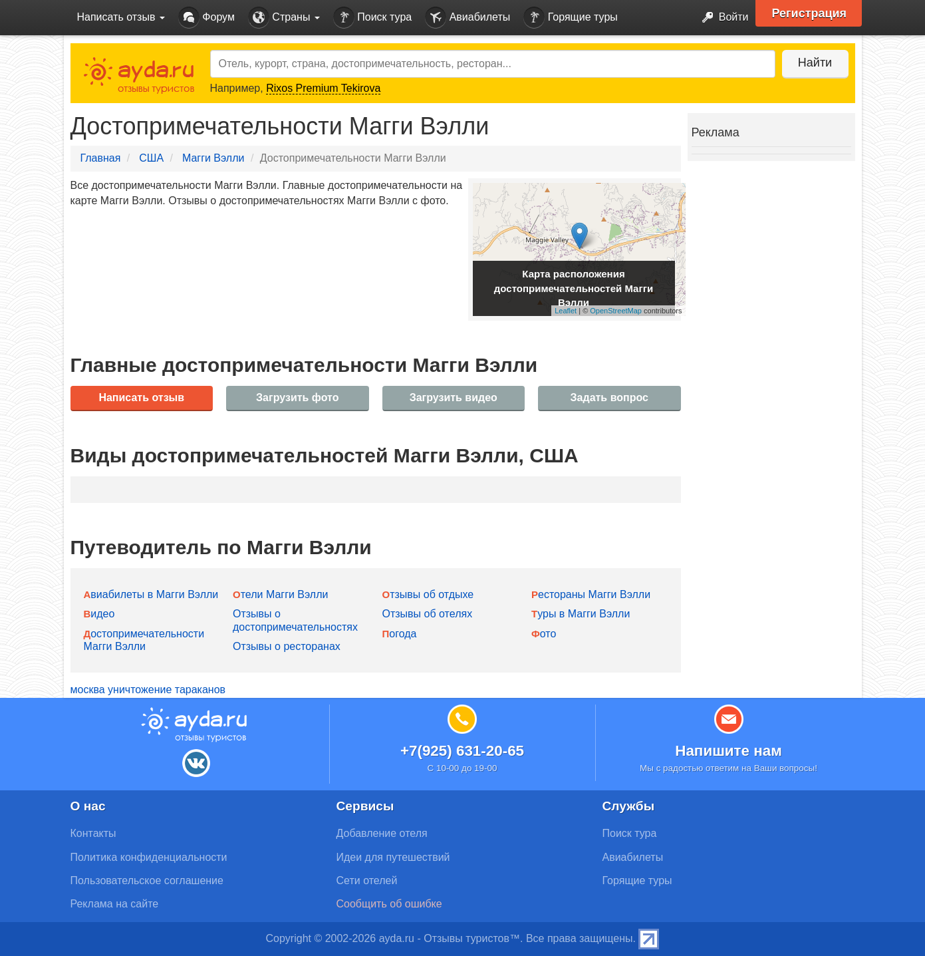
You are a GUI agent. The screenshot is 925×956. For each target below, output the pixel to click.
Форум (206, 18)
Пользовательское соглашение (146, 880)
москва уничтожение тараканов (148, 689)
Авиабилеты (467, 18)
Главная (100, 158)
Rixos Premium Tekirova (323, 88)
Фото (543, 633)
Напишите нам (728, 750)
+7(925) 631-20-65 (462, 750)
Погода (399, 633)
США (151, 158)
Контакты (93, 833)
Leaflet (566, 311)
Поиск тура (372, 18)
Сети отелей (367, 880)
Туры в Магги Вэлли (580, 613)
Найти (815, 62)
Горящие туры (570, 18)
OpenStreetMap (616, 311)
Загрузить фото (297, 397)
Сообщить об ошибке (389, 903)
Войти (721, 18)
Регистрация (809, 13)
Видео (99, 613)
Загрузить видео (453, 397)
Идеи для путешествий (393, 857)
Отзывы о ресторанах (286, 646)
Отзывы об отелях (427, 613)
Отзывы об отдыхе (428, 594)
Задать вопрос (609, 397)
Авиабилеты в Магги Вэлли (151, 594)
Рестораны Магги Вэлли (590, 594)
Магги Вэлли (213, 158)
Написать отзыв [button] (121, 17)
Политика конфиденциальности (148, 857)
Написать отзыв (141, 397)
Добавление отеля (382, 833)
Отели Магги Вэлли (280, 594)
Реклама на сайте (114, 903)
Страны (284, 18)
